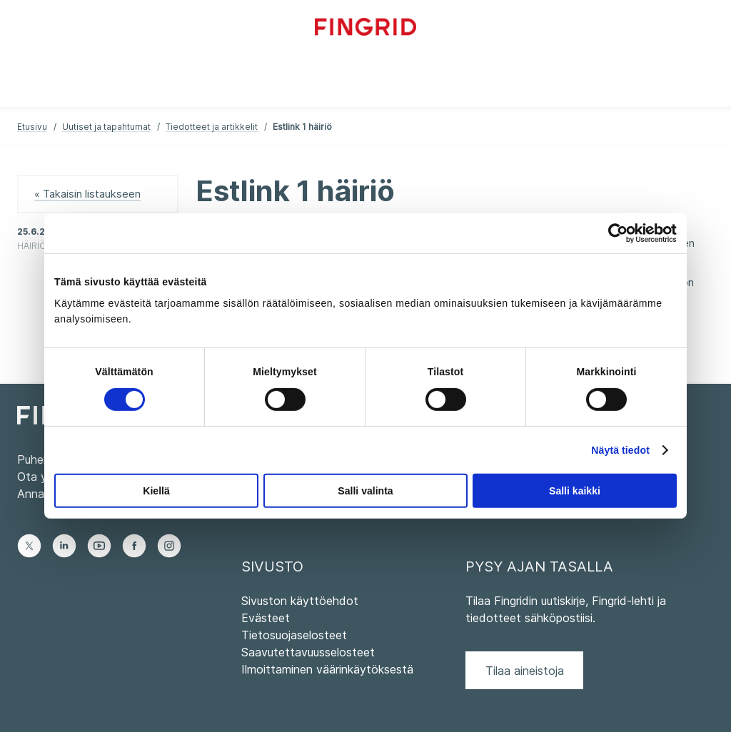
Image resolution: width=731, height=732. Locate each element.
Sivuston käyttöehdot (299, 601)
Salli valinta (365, 491)
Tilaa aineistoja (524, 671)
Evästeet (265, 618)
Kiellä (156, 491)
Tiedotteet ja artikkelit (212, 126)
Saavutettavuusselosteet (308, 652)
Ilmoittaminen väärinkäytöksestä (327, 669)
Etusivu (32, 126)
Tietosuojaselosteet (294, 635)
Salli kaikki (574, 491)
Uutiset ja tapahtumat (106, 126)
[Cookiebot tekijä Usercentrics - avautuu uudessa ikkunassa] (614, 233)
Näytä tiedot (620, 450)
